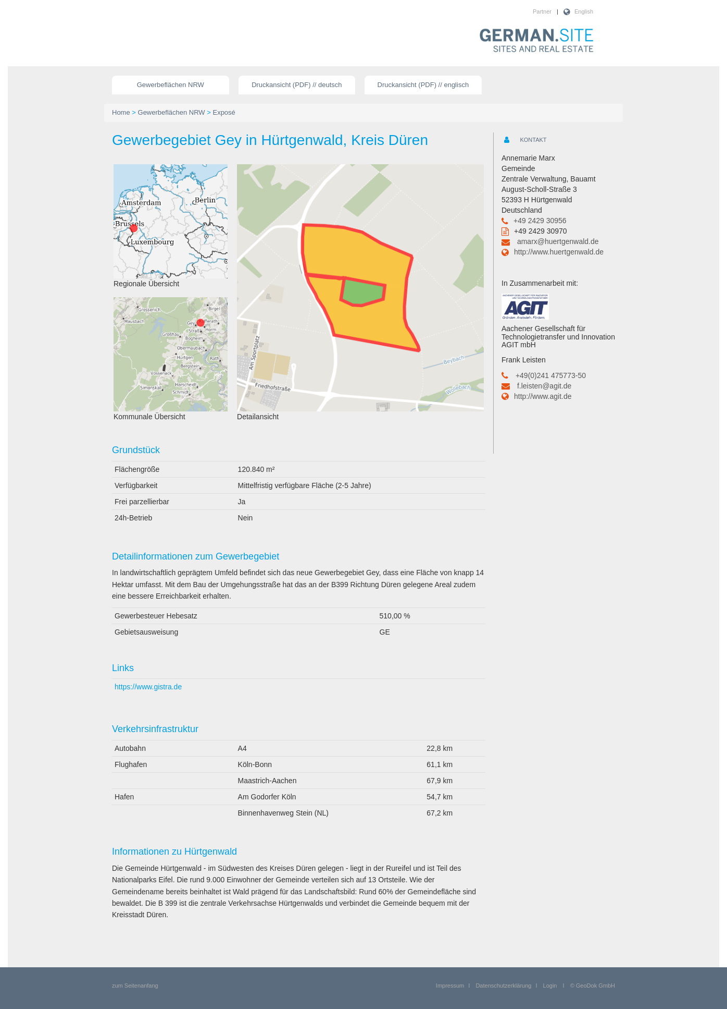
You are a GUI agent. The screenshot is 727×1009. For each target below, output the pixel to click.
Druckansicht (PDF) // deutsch (297, 85)
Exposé (223, 112)
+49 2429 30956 (540, 220)
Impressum (450, 985)
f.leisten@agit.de (544, 386)
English (583, 11)
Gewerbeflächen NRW (170, 85)
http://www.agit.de (543, 396)
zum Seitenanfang (135, 985)
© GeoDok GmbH (592, 985)
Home (121, 112)
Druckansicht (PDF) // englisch (423, 85)
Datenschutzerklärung (503, 985)
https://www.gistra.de (148, 687)
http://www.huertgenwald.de (559, 252)
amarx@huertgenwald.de (558, 241)
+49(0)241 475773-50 (551, 375)
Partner (542, 11)
